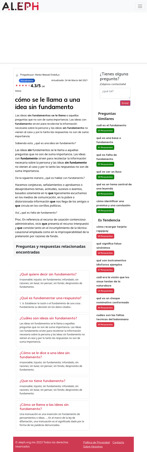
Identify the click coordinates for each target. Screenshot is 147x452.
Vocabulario (27, 80)
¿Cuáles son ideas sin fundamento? (48, 318)
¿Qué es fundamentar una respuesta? (50, 298)
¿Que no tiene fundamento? (42, 381)
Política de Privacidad (96, 442)
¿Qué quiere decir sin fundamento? (48, 274)
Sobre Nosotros (93, 446)
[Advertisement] (73, 38)
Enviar (125, 103)
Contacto (118, 442)
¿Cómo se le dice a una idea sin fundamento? (45, 355)
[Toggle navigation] (140, 6)
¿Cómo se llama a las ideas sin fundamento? (44, 406)
